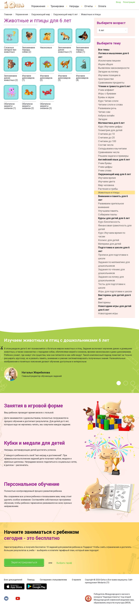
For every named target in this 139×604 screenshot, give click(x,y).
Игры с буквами (107, 93)
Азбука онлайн (106, 115)
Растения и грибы (108, 188)
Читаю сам (104, 111)
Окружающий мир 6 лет (65, 14)
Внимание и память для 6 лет (113, 198)
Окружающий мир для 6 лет (114, 174)
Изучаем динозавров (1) (28, 77)
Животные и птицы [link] (91, 14)
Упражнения (38, 6)
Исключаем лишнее (109, 60)
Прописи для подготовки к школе (113, 256)
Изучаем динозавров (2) (46, 77)
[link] (8, 14)
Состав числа (105, 144)
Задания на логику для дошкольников (111, 278)
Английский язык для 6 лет (114, 159)
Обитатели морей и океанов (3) (46, 106)
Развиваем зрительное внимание (111, 205)
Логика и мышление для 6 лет (113, 55)
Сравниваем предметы (111, 82)
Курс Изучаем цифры (110, 126)
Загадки (102, 119)
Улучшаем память (108, 210)
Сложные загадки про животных (10, 49)
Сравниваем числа (108, 152)
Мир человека (106, 185)
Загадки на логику (108, 71)
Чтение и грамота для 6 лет (114, 86)
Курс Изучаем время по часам (111, 234)
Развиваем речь (107, 108)
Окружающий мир (40, 14)
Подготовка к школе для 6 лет (113, 249)
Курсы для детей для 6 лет (114, 218)
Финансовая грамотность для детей (115, 227)
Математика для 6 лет (111, 122)
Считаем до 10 (106, 133)
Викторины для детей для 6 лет (114, 297)
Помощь (31, 579)
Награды (74, 6)
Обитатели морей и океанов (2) (28, 106)
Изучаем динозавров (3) (64, 77)
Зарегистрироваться (24, 562)
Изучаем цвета (106, 181)
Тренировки (57, 6)
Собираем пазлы (107, 214)
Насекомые (46, 47)
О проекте (76, 579)
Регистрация (129, 2)
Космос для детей (108, 240)
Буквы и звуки (106, 97)
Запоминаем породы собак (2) (28, 49)
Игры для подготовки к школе (115, 291)
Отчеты (88, 6)
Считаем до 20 (106, 137)
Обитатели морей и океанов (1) (10, 106)
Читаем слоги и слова (110, 104)
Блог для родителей (13, 579)
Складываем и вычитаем (112, 148)
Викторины (104, 302)
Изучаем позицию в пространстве (109, 77)
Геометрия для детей (110, 130)
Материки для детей (109, 243)
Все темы (103, 49)
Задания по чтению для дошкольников (111, 271)
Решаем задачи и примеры (113, 155)
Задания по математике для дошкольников (114, 264)
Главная (8, 14)
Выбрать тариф (64, 563)
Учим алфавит (106, 89)
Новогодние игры (108, 313)
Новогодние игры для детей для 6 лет (114, 308)
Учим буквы (105, 163)
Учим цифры (105, 166)
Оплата (102, 6)
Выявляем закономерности (113, 67)
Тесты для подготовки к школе (111, 286)
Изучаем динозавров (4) (82, 77)
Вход (118, 2)
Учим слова (104, 170)
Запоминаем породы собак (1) (82, 49)
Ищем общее (105, 64)
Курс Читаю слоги (108, 100)
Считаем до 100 (107, 141)
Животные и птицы (109, 192)
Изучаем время (107, 177)
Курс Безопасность (109, 221)
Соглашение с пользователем (53, 579)
